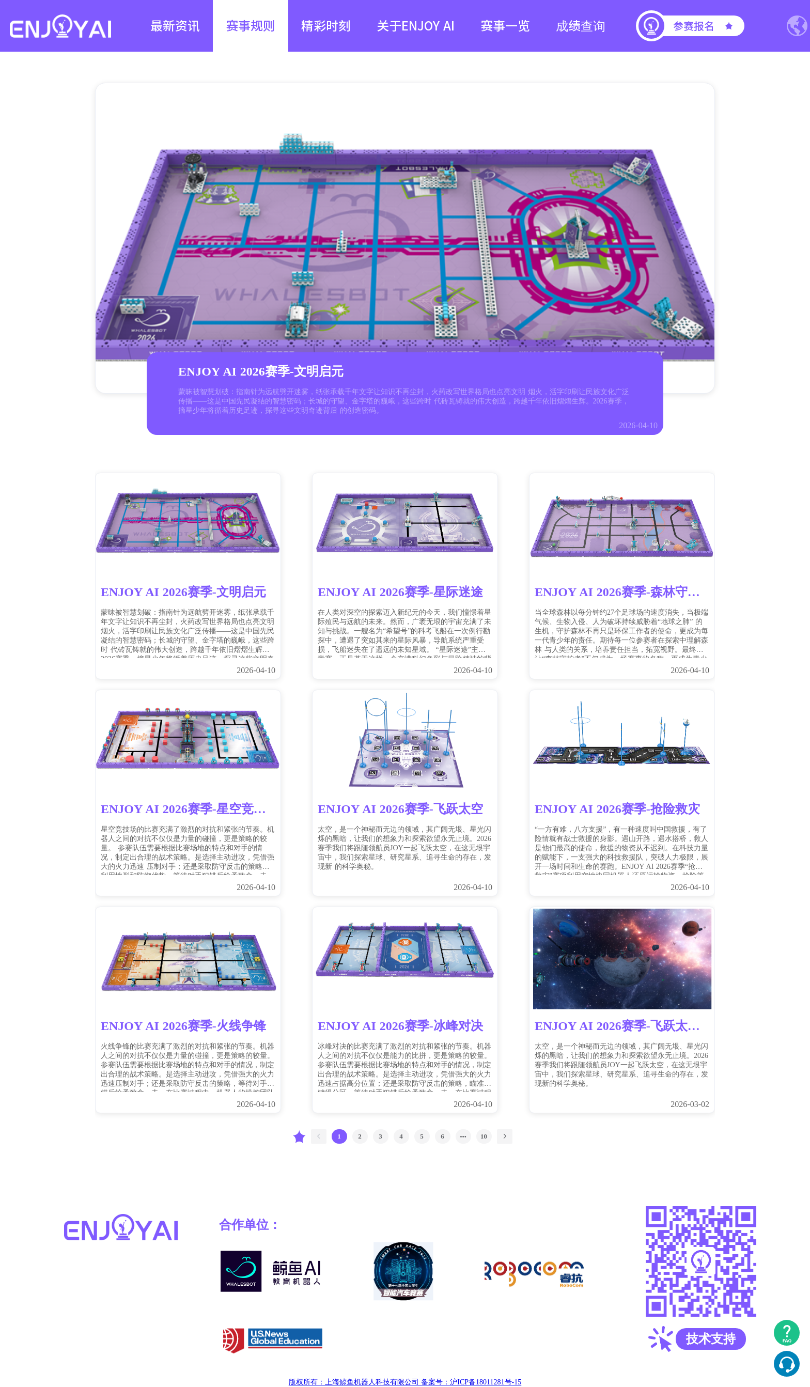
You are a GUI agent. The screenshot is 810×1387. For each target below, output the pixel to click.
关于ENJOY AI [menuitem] (416, 26)
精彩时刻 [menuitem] (326, 26)
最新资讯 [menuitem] (175, 26)
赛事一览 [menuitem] (505, 26)
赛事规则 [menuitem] (250, 26)
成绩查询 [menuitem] (580, 26)
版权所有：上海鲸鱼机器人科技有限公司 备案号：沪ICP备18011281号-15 (405, 1382)
